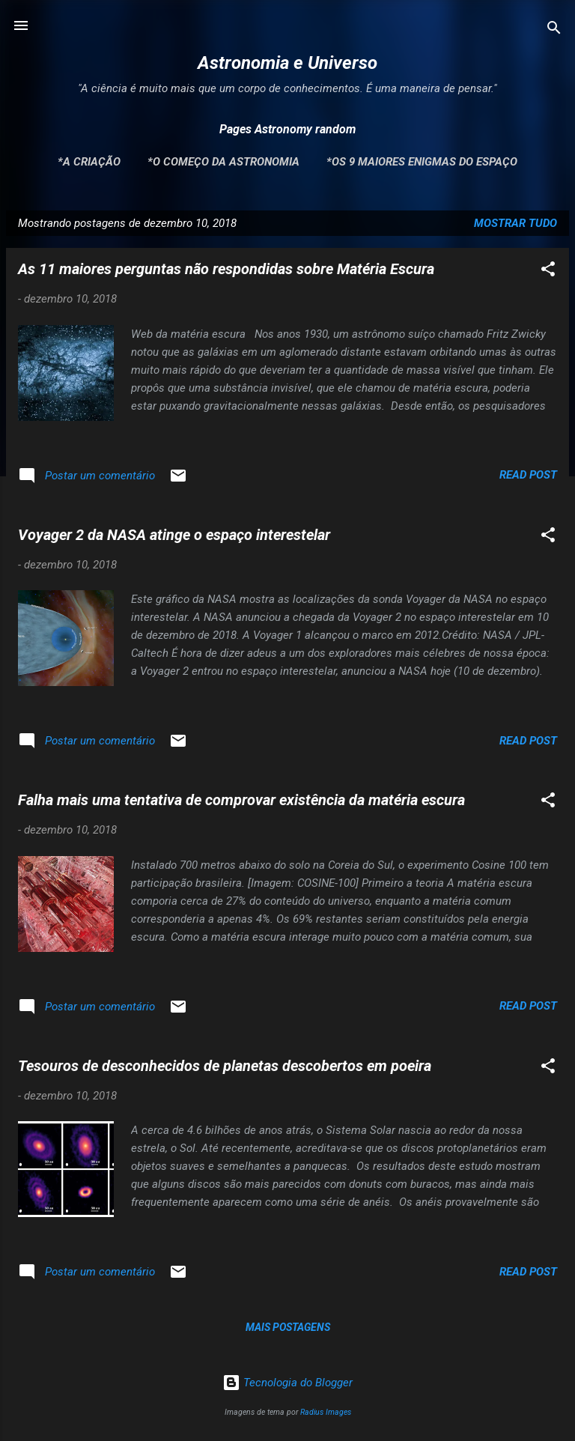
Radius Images (325, 1412)
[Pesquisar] (554, 30)
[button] (548, 271)
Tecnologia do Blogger (287, 1382)
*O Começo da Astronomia (223, 162)
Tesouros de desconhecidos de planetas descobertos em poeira (224, 1066)
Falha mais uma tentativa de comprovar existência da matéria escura (241, 800)
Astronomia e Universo (287, 62)
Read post (528, 475)
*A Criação (89, 162)
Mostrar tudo (515, 223)
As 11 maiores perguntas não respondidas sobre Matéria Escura (226, 269)
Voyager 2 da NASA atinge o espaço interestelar (174, 535)
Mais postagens (288, 1327)
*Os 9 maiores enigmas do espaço (421, 162)
